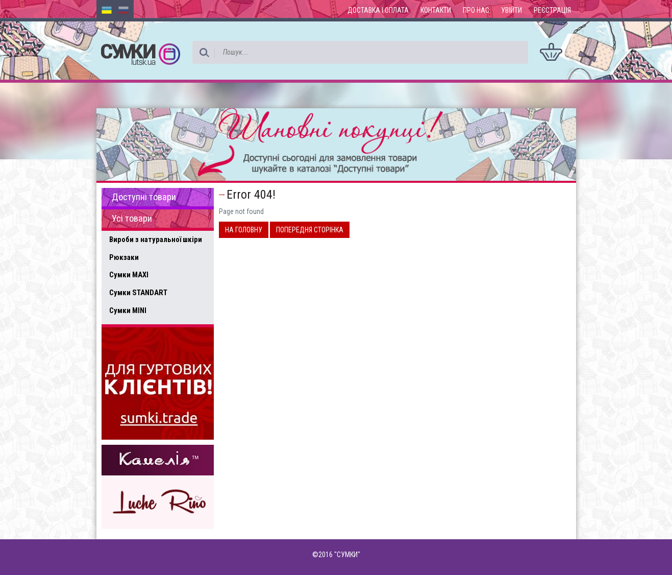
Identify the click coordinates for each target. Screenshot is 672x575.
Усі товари (132, 218)
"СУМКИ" (347, 554)
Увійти (511, 10)
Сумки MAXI (128, 274)
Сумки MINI (127, 310)
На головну (243, 230)
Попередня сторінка (309, 230)
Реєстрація (552, 10)
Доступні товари (144, 197)
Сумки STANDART (138, 292)
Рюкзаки (124, 257)
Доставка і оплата (378, 10)
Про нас (476, 10)
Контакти (435, 10)
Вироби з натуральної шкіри (155, 239)
